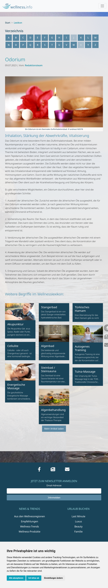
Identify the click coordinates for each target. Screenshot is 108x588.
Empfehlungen (29, 521)
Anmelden (54, 497)
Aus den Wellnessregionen (29, 516)
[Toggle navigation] (102, 6)
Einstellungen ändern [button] (53, 578)
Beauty (78, 526)
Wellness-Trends (29, 526)
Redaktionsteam (33, 65)
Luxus (78, 521)
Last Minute (78, 516)
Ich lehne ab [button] (33, 578)
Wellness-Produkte (29, 531)
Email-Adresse (54, 485)
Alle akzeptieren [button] (16, 578)
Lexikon (18, 22)
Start (7, 22)
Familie (78, 531)
